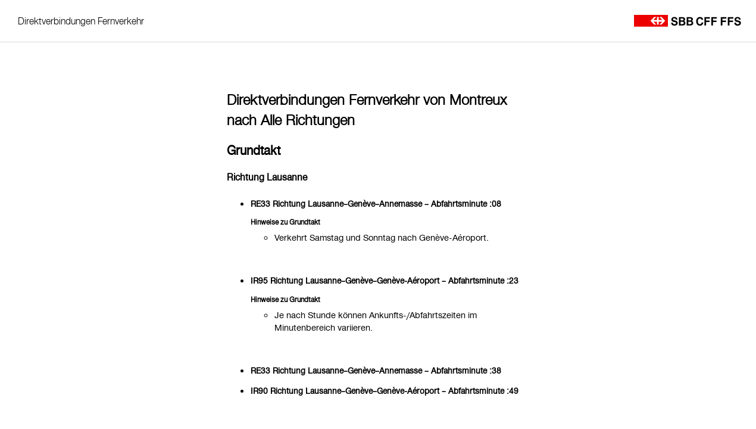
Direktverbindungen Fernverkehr (81, 20)
